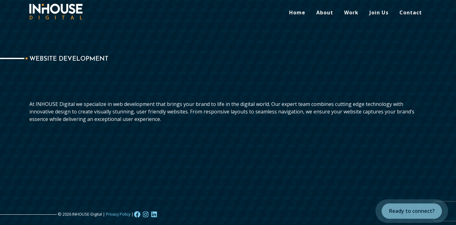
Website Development (68, 59)
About (324, 12)
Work (351, 12)
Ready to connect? (412, 211)
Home (297, 12)
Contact (410, 12)
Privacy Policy (118, 214)
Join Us (378, 12)
